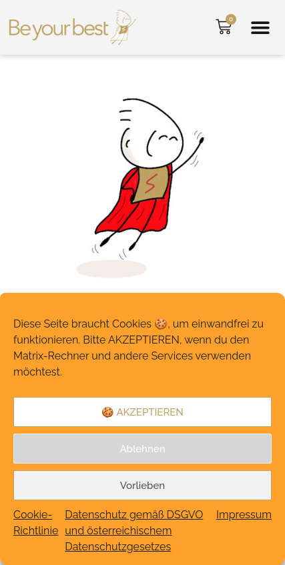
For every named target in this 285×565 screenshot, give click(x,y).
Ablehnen (142, 449)
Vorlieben (142, 486)
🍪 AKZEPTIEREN (142, 412)
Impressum (244, 514)
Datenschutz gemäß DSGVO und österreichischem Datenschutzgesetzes (134, 530)
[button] (260, 28)
